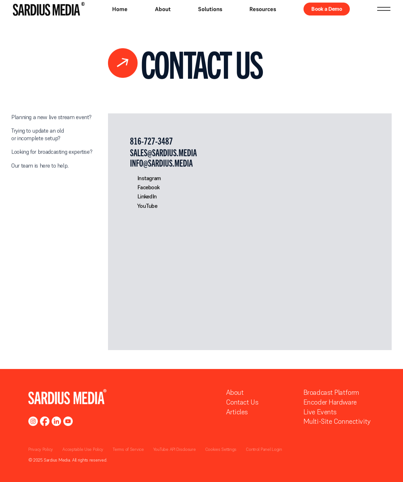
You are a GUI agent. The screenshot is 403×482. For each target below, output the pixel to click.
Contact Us (242, 402)
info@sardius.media (161, 163)
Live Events (320, 411)
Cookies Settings (221, 449)
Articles (237, 411)
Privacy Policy (40, 449)
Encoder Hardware (330, 402)
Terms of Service (128, 449)
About (235, 392)
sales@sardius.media (163, 152)
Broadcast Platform (331, 392)
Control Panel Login (264, 449)
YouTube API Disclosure (174, 449)
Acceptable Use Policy (82, 449)
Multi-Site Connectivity (337, 421)
